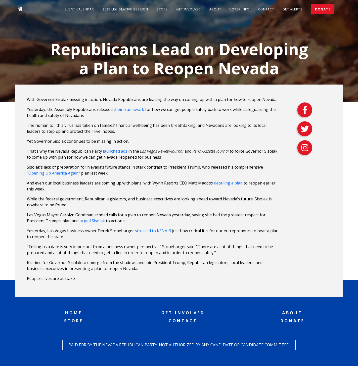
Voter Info (239, 9)
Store (162, 9)
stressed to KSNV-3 (153, 230)
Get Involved (188, 9)
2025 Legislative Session (125, 9)
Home (73, 313)
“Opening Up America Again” (53, 173)
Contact (266, 9)
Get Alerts (292, 9)
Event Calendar (79, 9)
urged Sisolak (92, 221)
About (215, 9)
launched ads (115, 151)
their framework (129, 109)
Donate (322, 9)
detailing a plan (228, 183)
